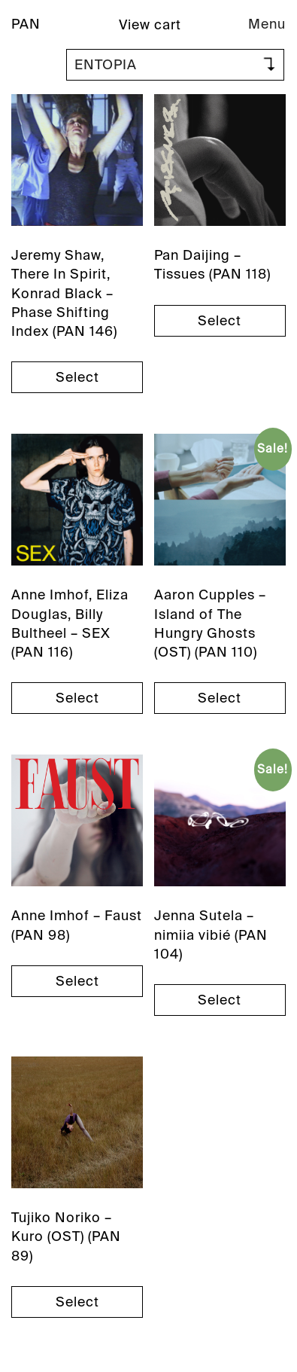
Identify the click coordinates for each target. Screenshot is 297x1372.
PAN (26, 24)
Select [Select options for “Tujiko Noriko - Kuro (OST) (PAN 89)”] (77, 1302)
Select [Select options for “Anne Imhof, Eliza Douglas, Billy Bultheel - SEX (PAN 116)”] (77, 698)
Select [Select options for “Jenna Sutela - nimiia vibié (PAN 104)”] (219, 1000)
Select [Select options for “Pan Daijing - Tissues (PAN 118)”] (219, 321)
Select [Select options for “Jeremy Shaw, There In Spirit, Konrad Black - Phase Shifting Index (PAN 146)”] (77, 377)
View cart (150, 25)
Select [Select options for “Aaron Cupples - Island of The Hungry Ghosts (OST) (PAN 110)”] (219, 698)
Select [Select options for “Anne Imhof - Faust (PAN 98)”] (77, 981)
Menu (267, 24)
